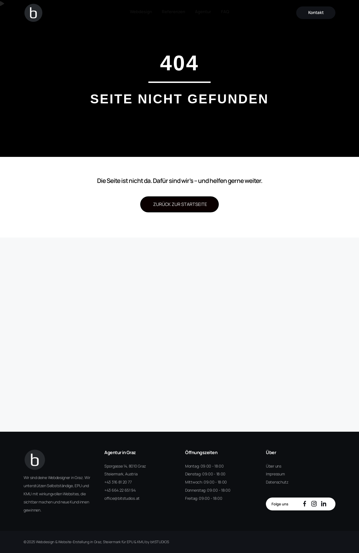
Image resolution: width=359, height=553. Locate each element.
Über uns (273, 466)
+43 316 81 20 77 (118, 482)
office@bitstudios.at (122, 498)
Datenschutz (277, 482)
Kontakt (320, 10)
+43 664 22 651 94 (120, 490)
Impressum (275, 474)
